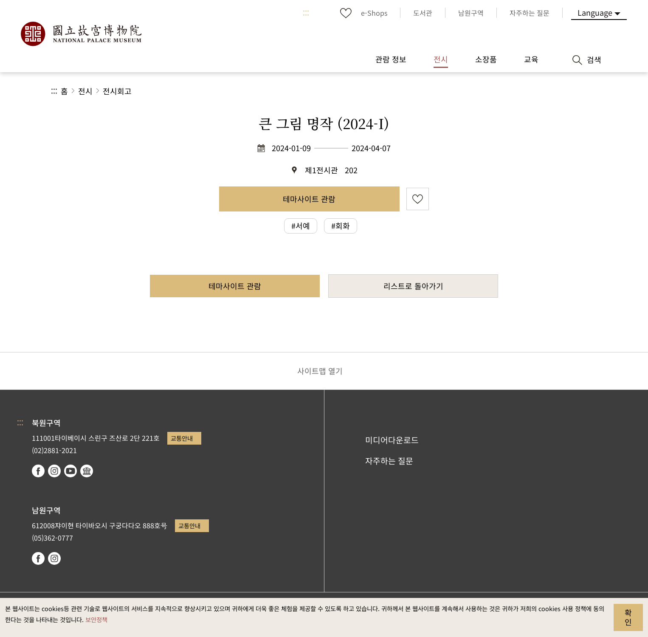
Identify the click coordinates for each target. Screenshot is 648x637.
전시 (85, 90)
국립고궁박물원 (80, 34)
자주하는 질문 (389, 461)
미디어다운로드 (392, 440)
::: (306, 12)
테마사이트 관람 (309, 198)
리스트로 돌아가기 (413, 285)
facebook (38, 471)
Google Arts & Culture (86, 471)
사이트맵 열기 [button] (320, 370)
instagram (54, 471)
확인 (628, 617)
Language (595, 12)
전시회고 (117, 90)
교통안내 (182, 438)
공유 (504, 91)
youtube (70, 471)
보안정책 (96, 619)
